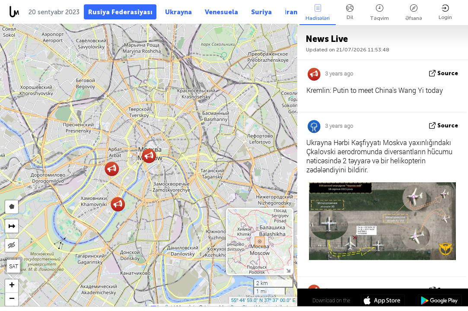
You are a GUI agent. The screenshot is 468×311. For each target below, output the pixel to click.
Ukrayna (178, 12)
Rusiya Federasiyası (120, 12)
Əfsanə (413, 12)
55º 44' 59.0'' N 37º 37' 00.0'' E (263, 300)
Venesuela (221, 12)
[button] (111, 168)
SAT (13, 266)
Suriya (261, 12)
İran (291, 12)
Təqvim (379, 12)
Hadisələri (318, 12)
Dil (349, 12)
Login (445, 12)
